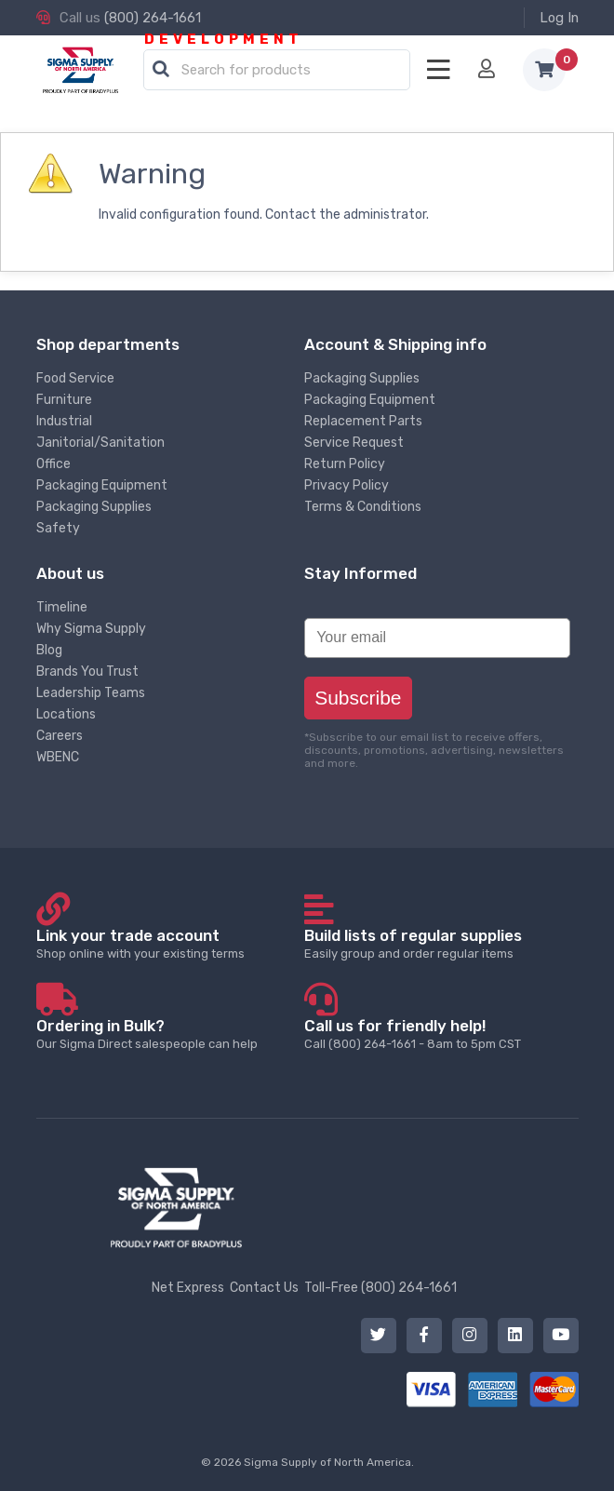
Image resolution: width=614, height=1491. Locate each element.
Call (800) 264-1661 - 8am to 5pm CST (437, 1033)
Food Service (75, 378)
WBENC (57, 757)
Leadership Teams (90, 693)
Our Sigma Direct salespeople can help (169, 1033)
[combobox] (276, 70)
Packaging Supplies (94, 507)
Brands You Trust (87, 671)
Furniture (64, 400)
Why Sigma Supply (91, 629)
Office (53, 464)
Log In (559, 17)
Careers (59, 736)
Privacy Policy (346, 485)
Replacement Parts (363, 421)
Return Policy (344, 464)
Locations (66, 714)
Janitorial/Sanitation (100, 442)
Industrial (64, 421)
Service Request (354, 442)
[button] (161, 70)
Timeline (61, 607)
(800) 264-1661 (152, 17)
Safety (58, 528)
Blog (49, 650)
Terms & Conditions (362, 507)
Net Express (188, 1288)
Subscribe (357, 697)
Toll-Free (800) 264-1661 (380, 1288)
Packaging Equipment (101, 485)
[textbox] (281, 70)
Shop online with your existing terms (169, 943)
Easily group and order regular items (437, 943)
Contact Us (264, 1288)
